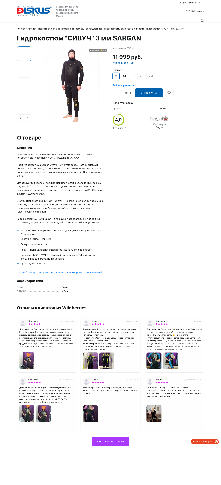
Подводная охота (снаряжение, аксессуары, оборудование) (70, 28)
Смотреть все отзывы (110, 441)
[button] (20, 118)
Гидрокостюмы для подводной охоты (124, 28)
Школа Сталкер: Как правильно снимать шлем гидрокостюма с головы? (59, 272)
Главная (21, 28)
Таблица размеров (123, 85)
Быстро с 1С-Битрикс (202, 441)
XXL (151, 76)
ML (125, 76)
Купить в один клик (124, 62)
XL (141, 76)
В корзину (149, 93)
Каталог (32, 28)
